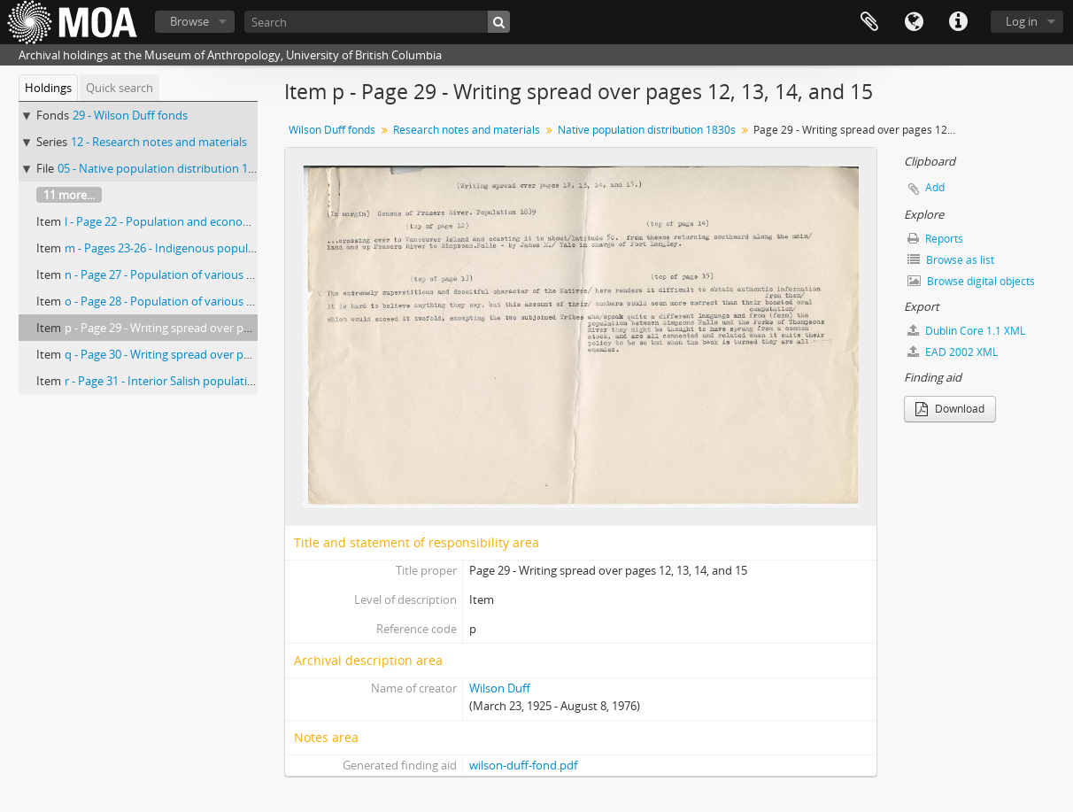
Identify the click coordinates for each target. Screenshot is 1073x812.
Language (914, 22)
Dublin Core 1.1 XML (966, 330)
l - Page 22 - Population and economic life (172, 221)
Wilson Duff (499, 688)
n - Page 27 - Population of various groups (174, 274)
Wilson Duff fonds (332, 129)
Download (949, 408)
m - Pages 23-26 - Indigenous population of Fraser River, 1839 (224, 248)
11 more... (69, 195)
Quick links (958, 22)
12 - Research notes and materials (159, 142)
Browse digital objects (971, 281)
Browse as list (950, 259)
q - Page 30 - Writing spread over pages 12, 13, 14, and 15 (212, 354)
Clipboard (869, 22)
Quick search (119, 88)
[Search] (377, 22)
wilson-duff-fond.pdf (523, 765)
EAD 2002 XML (952, 352)
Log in (1022, 21)
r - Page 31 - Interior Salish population (163, 381)
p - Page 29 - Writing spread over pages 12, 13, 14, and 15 (212, 328)
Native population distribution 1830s (647, 129)
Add (935, 187)
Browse (189, 21)
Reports (935, 238)
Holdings (48, 88)
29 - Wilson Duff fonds (130, 115)
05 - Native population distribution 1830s (165, 168)
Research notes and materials (466, 129)
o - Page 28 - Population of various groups (174, 301)
